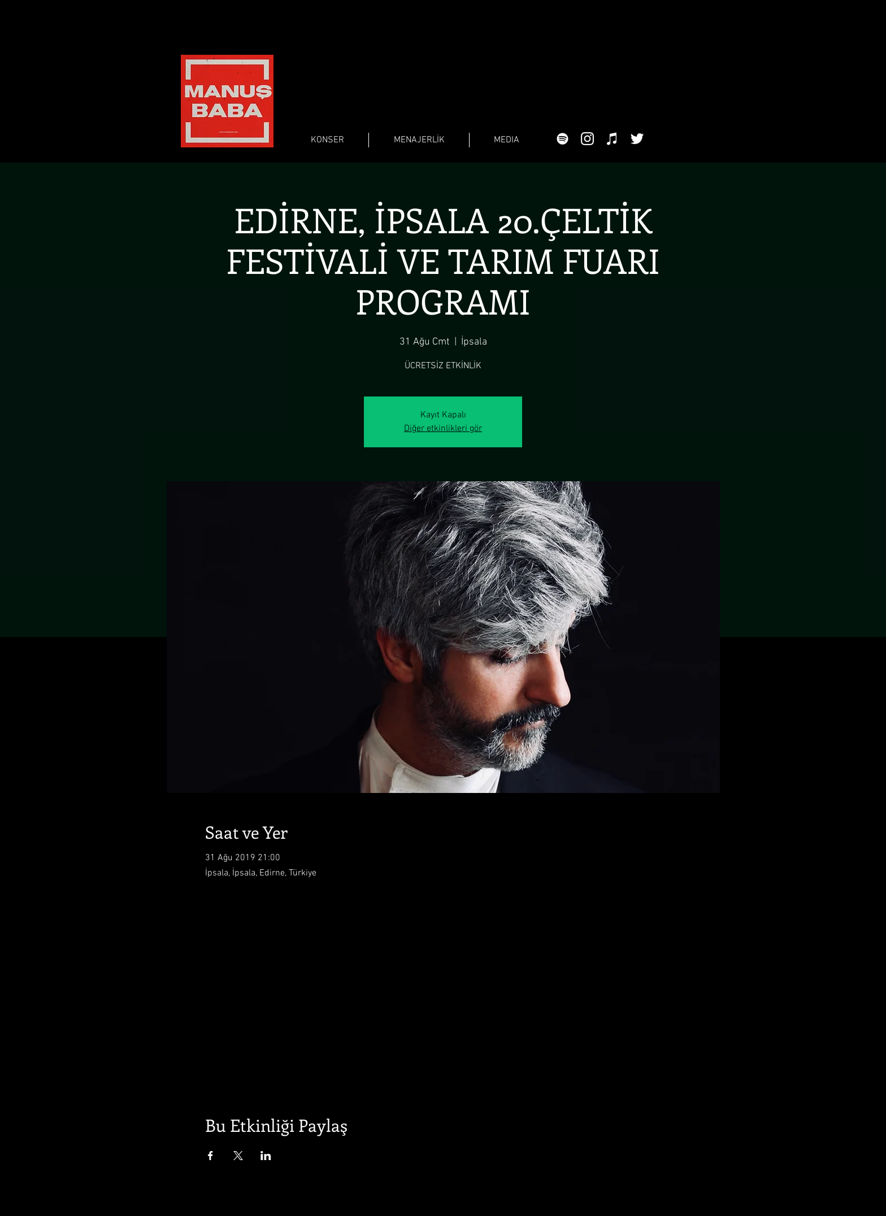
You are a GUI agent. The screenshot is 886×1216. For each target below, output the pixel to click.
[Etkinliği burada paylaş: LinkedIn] (265, 1155)
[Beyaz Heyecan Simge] (637, 138)
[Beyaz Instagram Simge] (587, 138)
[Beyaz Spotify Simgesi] (562, 138)
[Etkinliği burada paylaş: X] (238, 1155)
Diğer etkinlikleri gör (443, 428)
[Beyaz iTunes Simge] (612, 138)
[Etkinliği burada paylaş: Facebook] (210, 1155)
